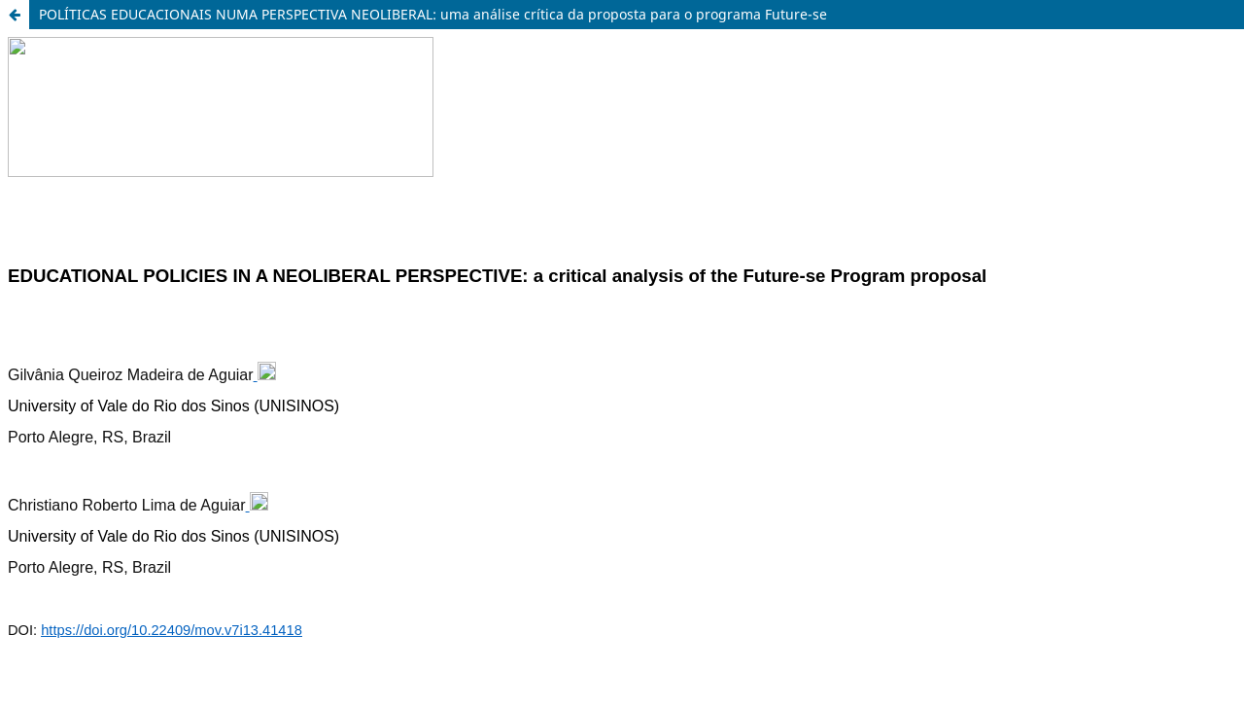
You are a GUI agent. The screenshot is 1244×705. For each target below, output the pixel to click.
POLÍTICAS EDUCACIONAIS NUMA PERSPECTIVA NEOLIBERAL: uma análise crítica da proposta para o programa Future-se (433, 14)
